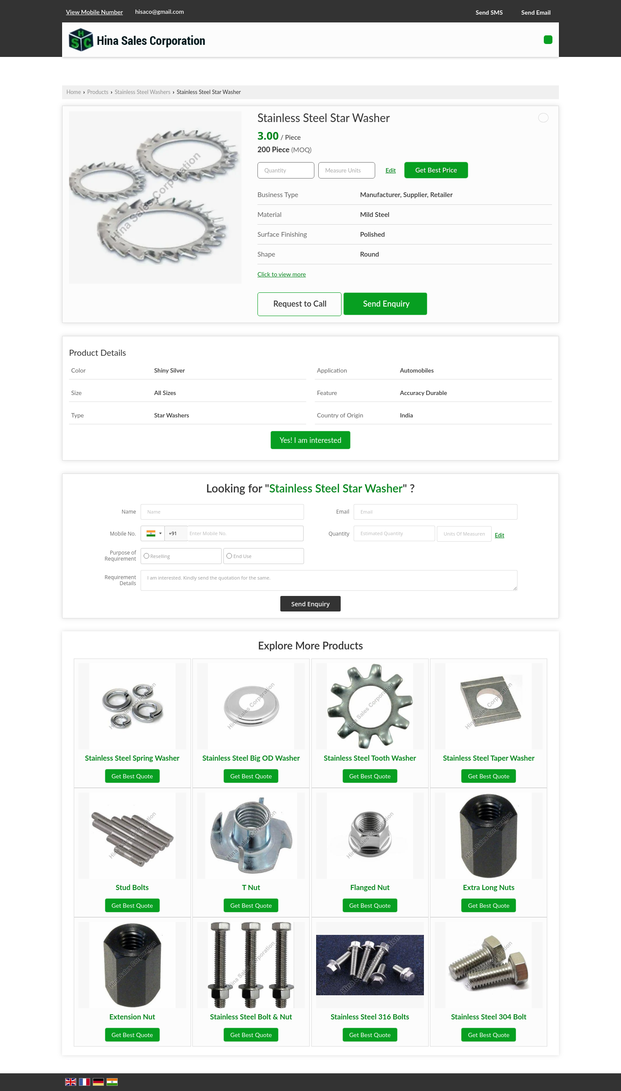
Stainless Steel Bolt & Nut (251, 1016)
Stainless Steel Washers (142, 92)
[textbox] (346, 170)
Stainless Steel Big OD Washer (251, 757)
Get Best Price (436, 170)
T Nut (251, 887)
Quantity (339, 533)
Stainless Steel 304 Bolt (489, 1016)
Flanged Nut (369, 887)
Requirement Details (120, 580)
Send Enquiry (386, 303)
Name (129, 511)
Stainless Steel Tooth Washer (370, 757)
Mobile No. (123, 533)
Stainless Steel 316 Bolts (370, 1016)
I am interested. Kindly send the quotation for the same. (329, 580)
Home (73, 92)
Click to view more (281, 274)
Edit (391, 170)
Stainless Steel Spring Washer (132, 757)
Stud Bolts (132, 887)
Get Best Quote (132, 776)
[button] (94, 12)
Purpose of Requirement (120, 556)
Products (97, 92)
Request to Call (299, 303)
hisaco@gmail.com (159, 11)
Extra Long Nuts (489, 887)
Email (342, 511)
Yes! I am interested (310, 440)
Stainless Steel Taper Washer (488, 757)
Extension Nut (132, 1016)
